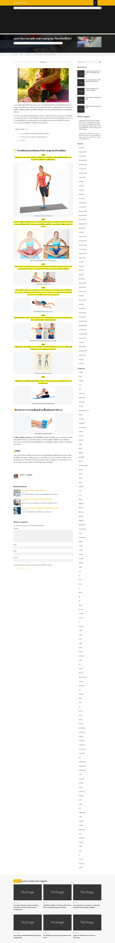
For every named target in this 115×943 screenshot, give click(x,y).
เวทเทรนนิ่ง (82, 779)
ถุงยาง (80, 476)
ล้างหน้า (81, 659)
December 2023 (83, 238)
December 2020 (83, 317)
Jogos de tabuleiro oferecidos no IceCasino (84, 923)
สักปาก (80, 692)
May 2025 (81, 188)
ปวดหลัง (81, 542)
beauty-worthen (27, 939)
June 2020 (81, 338)
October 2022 (82, 288)
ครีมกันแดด (82, 388)
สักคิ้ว (80, 688)
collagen (81, 367)
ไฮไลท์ (80, 854)
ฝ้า (79, 580)
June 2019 (81, 359)
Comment (16, 528)
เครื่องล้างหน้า (82, 754)
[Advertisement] (57, 22)
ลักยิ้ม (80, 650)
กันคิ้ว (80, 372)
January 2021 (82, 313)
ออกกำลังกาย (82, 721)
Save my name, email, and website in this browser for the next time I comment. (33, 565)
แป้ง (80, 796)
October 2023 (82, 246)
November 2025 (83, 163)
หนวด (80, 704)
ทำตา (80, 488)
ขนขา (80, 380)
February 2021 (82, 309)
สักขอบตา (81, 684)
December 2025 (83, 159)
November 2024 (83, 213)
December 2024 (83, 209)
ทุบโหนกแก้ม (82, 517)
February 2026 (82, 151)
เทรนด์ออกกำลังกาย (57, 43)
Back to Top (58, 933)
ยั (79, 613)
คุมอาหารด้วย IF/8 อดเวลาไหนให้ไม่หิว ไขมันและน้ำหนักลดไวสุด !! (40, 508)
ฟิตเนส (80, 596)
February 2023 (82, 280)
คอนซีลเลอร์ (82, 417)
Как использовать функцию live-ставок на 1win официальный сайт (93, 72)
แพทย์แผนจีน (82, 800)
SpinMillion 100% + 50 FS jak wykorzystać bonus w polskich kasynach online (57, 894)
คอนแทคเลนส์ (82, 422)
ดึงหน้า (80, 442)
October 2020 (82, 325)
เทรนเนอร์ (81, 767)
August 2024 (82, 226)
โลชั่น (80, 833)
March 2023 (82, 276)
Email (15, 551)
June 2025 (81, 184)
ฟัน (79, 592)
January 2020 (82, 342)
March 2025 (82, 197)
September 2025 (83, 172)
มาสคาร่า (81, 609)
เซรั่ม (80, 763)
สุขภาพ (24, 43)
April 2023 (81, 271)
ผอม (80, 563)
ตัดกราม (81, 455)
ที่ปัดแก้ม (81, 501)
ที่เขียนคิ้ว (81, 513)
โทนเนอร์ (81, 808)
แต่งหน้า (81, 792)
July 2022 (81, 292)
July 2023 (81, 259)
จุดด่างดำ (81, 430)
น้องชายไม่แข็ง (82, 521)
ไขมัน (80, 838)
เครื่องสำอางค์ (82, 758)
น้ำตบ (80, 526)
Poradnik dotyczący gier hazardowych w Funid (57, 923)
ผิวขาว (80, 571)
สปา (80, 679)
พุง (79, 588)
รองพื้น (80, 621)
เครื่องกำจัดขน (82, 750)
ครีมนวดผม (81, 397)
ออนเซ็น (81, 725)
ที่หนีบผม (81, 509)
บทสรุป (22, 140)
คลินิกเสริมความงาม (84, 405)
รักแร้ (80, 630)
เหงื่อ (80, 788)
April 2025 (81, 192)
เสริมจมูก (81, 783)
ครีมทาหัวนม (82, 392)
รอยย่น (80, 625)
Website (16, 557)
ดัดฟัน (80, 438)
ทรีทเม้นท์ (81, 480)
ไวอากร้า (81, 846)
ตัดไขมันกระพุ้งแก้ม (83, 459)
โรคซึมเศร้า (82, 825)
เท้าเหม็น (81, 771)
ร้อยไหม (81, 642)
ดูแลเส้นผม (81, 451)
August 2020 (82, 334)
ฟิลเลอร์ (81, 600)
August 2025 (82, 176)
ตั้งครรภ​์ (81, 467)
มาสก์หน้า (81, 605)
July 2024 (81, 230)
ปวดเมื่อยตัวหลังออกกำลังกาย (34, 43)
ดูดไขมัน (81, 447)
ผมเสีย (80, 559)
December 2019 (83, 346)
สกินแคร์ (81, 671)
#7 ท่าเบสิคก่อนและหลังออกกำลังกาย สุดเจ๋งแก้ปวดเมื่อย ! (34, 134)
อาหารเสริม (82, 742)
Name (15, 544)
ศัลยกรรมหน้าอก (83, 667)
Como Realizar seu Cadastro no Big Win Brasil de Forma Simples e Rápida (86, 893)
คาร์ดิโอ (81, 426)
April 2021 (81, 301)
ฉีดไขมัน (81, 434)
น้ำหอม (80, 534)
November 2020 (83, 321)
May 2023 (81, 267)
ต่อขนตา (81, 471)
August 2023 (82, 255)
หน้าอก (80, 709)
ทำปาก (80, 492)
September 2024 (83, 221)
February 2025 (82, 201)
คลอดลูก (81, 401)
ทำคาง (80, 484)
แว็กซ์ (80, 804)
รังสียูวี (80, 634)
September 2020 (83, 330)
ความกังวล (81, 413)
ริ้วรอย (80, 638)
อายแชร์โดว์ (82, 729)
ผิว (79, 567)
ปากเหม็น (81, 550)
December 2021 (83, 296)
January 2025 (82, 205)
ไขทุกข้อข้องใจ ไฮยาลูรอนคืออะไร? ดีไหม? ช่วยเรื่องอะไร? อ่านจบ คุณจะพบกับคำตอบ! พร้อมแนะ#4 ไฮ (89, 122)
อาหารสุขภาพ (82, 738)
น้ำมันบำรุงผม (82, 530)
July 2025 (81, 180)
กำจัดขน (81, 376)
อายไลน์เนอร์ (82, 734)
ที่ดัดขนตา (81, 496)
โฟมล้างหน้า (82, 817)
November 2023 (83, 242)
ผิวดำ (80, 575)
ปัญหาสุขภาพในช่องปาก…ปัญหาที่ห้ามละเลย (34, 490)
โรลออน (81, 829)
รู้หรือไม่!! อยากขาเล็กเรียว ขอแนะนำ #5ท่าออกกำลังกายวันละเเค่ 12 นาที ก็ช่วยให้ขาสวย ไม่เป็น (90, 134)
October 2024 (82, 217)
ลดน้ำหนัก (81, 646)
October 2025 (82, 167)
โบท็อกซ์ (81, 813)
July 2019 (81, 355)
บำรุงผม (81, 538)
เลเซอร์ (80, 775)
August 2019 (82, 350)
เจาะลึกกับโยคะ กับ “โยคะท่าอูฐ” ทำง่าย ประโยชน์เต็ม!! (37, 499)
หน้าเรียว (81, 713)
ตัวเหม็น (81, 463)
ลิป (79, 654)
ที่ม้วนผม (81, 505)
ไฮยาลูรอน (81, 850)
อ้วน (80, 746)
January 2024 (82, 234)
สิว (79, 696)
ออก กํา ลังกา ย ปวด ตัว (46, 43)
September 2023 (83, 251)
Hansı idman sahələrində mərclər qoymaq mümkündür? (28, 923)
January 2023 (82, 284)
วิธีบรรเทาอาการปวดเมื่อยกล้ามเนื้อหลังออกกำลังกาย (33, 137)
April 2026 (81, 147)
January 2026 (82, 155)
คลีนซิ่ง (80, 409)
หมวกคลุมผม (82, 717)
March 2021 (82, 305)
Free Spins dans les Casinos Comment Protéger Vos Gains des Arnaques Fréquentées (26, 894)
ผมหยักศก (81, 555)
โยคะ (80, 821)
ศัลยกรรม (81, 663)
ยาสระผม (81, 617)
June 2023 (81, 263)
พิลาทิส (80, 584)
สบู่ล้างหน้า (81, 675)
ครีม (80, 384)
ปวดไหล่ (81, 546)
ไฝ (79, 842)
